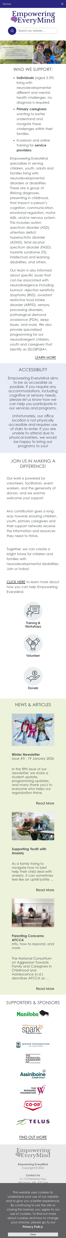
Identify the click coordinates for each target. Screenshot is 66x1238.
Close (33, 1234)
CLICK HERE (16, 582)
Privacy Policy (33, 1226)
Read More (45, 803)
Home (7, 4)
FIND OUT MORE (33, 1137)
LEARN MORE (45, 358)
